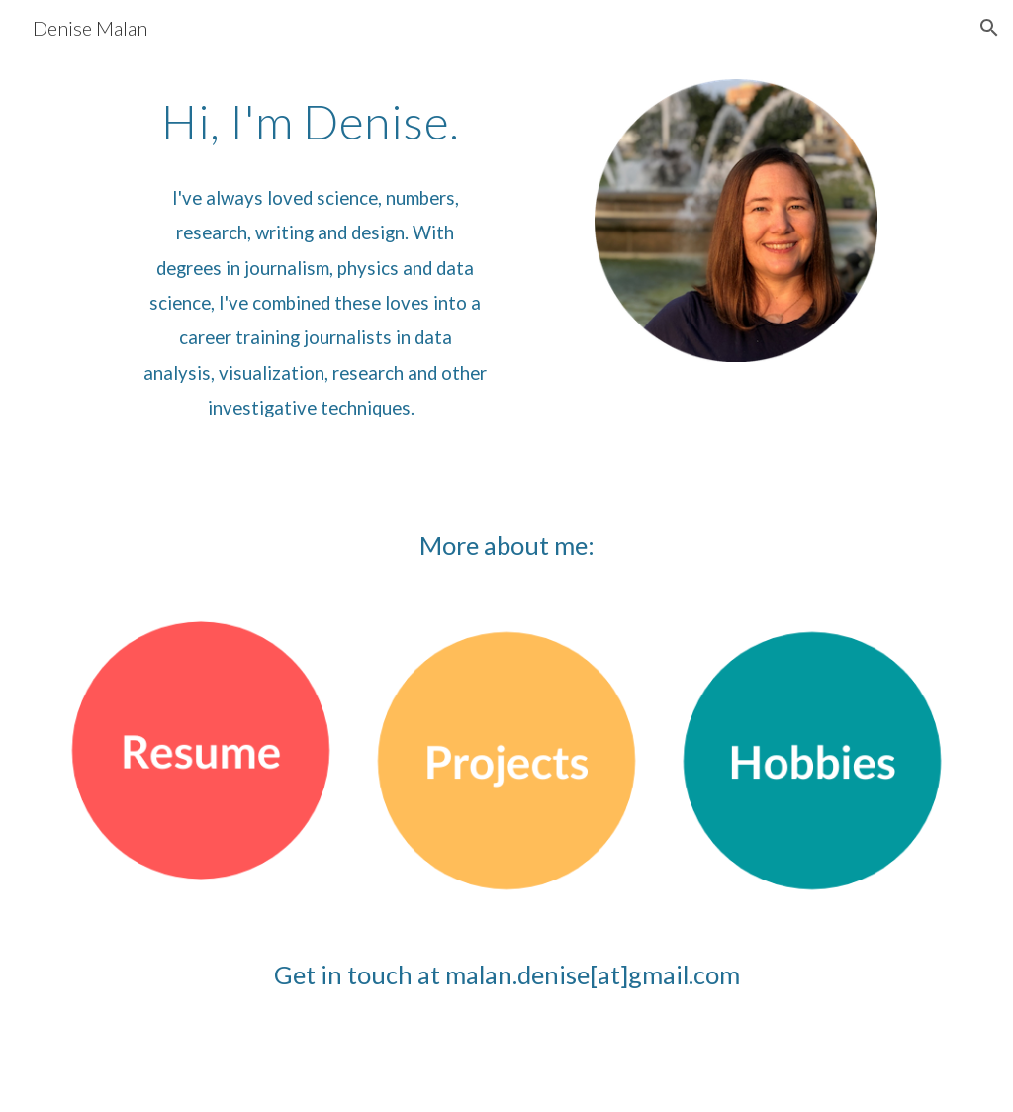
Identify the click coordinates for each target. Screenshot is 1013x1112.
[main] (315, 121)
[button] (989, 27)
